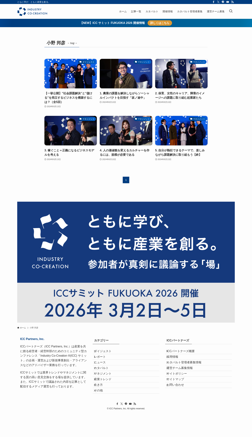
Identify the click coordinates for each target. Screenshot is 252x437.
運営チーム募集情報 (183, 378)
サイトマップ (178, 395)
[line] (223, 2)
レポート (103, 361)
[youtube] (227, 2)
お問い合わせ (178, 404)
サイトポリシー (180, 386)
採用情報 (175, 361)
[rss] (232, 2)
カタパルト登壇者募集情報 (187, 369)
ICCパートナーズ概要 (184, 352)
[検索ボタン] (231, 11)
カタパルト (104, 378)
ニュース (103, 369)
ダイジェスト (105, 352)
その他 (101, 412)
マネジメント (105, 386)
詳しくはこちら (159, 22)
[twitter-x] (218, 2)
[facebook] (213, 2)
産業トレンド (105, 395)
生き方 (101, 404)
